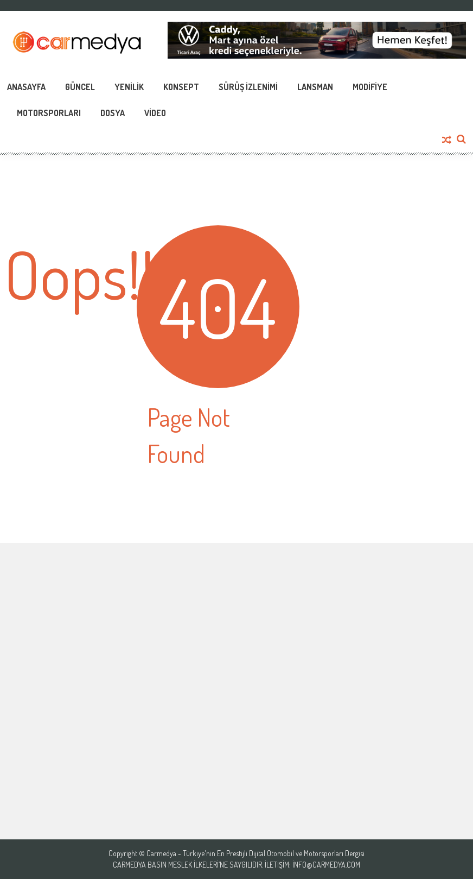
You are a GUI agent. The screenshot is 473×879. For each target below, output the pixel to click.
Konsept (181, 86)
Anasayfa (26, 86)
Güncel (80, 86)
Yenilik (129, 86)
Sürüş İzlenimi (248, 86)
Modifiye (370, 86)
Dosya (112, 112)
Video (155, 112)
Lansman (315, 86)
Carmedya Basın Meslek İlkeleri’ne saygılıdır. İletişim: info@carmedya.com (236, 865)
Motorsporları (49, 112)
